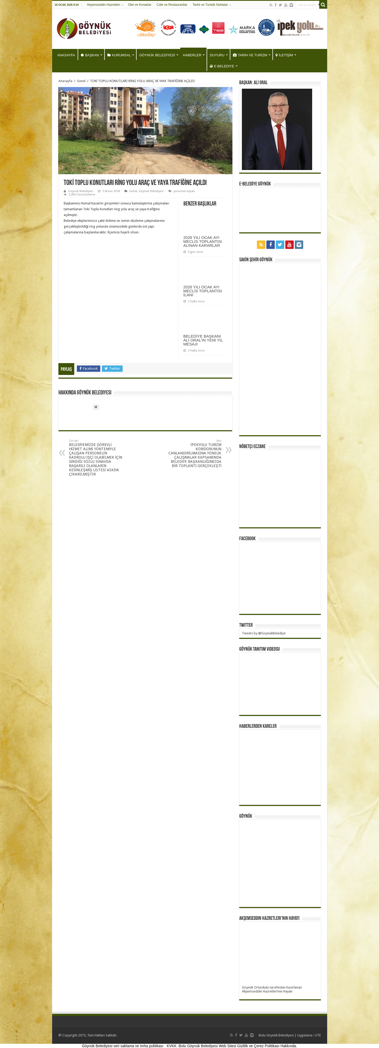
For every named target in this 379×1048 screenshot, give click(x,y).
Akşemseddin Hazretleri (103, 5)
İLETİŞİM (284, 55)
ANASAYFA (66, 55)
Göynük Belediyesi (80, 191)
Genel (81, 81)
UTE (318, 1035)
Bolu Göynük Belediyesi (276, 1035)
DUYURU (217, 55)
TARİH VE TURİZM (250, 55)
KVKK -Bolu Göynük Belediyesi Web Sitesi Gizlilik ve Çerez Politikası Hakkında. (232, 1046)
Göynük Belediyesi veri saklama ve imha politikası (122, 1046)
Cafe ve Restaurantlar (172, 5)
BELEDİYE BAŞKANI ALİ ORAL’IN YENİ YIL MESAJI (203, 340)
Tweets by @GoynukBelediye (264, 633)
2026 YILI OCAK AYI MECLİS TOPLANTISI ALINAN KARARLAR (202, 241)
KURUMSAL (119, 55)
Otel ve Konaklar (139, 5)
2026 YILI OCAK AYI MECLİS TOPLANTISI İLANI (202, 291)
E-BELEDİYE (222, 66)
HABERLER (192, 55)
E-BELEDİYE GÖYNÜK (255, 184)
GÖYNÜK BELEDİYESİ (157, 55)
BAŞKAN (90, 55)
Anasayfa (65, 81)
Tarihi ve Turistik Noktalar (210, 5)
